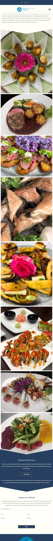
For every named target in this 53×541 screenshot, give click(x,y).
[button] (49, 9)
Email (3, 518)
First (2, 514)
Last (28, 514)
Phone (29, 518)
